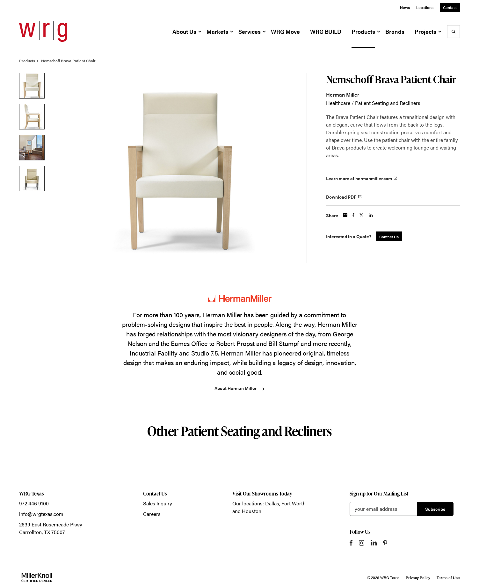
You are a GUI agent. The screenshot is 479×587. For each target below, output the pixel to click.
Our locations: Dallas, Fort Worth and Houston (269, 507)
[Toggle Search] (453, 31)
